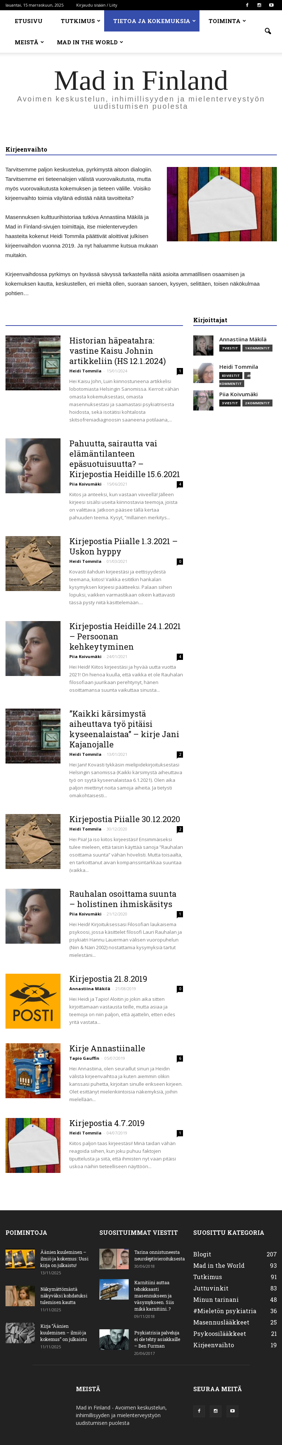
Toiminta (227, 21)
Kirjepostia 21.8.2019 (108, 978)
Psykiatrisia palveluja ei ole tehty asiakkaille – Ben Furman (157, 1339)
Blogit (202, 1254)
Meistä (29, 42)
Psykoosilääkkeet (219, 1333)
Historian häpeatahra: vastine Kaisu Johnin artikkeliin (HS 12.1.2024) (117, 350)
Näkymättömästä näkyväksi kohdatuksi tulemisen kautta (63, 1295)
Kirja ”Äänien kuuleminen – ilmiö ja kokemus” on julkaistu (63, 1332)
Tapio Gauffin (84, 1058)
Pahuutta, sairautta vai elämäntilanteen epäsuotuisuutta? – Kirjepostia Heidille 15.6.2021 (124, 458)
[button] (268, 31)
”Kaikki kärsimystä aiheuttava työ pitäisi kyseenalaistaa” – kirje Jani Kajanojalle (124, 729)
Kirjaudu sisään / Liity (96, 5)
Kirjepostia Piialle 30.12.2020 (124, 819)
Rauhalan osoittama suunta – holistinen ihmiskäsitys (122, 898)
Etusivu (29, 21)
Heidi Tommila (85, 371)
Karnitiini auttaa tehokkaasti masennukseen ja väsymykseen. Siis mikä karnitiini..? (154, 1295)
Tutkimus (80, 21)
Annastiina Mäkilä (89, 988)
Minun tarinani (216, 1299)
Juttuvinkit (210, 1288)
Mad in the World (90, 42)
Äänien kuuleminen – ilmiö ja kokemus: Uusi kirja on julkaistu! (64, 1258)
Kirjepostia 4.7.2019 (106, 1123)
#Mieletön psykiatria (224, 1311)
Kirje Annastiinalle (107, 1048)
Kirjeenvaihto (213, 1345)
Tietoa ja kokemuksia (154, 21)
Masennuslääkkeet (221, 1322)
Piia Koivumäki (85, 484)
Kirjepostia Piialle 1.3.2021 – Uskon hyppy (123, 546)
